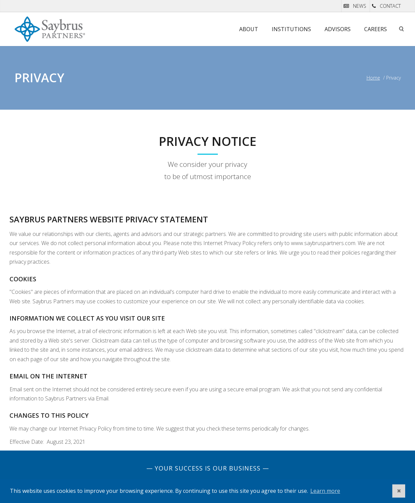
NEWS (359, 6)
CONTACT (390, 6)
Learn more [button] (325, 491)
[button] (398, 491)
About (248, 29)
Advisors (338, 29)
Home (373, 77)
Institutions (291, 29)
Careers (375, 29)
